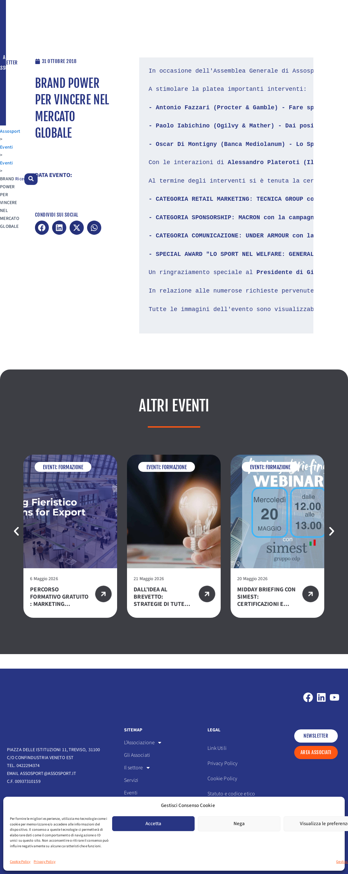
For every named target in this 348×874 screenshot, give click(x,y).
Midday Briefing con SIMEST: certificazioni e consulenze (266, 615)
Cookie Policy (20, 861)
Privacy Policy (44, 861)
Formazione (70, 481)
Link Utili (217, 748)
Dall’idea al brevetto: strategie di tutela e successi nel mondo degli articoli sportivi (162, 622)
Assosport (17, 55)
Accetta (153, 823)
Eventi (37, 55)
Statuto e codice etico (231, 793)
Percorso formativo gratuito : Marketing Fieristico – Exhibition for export (59, 622)
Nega (239, 823)
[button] (42, 243)
